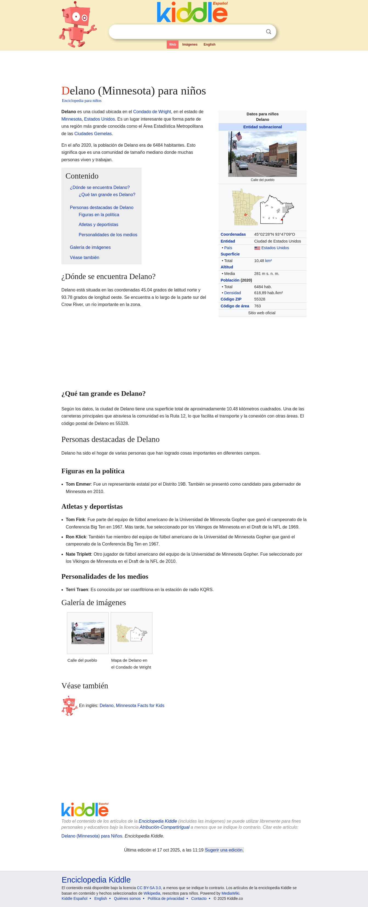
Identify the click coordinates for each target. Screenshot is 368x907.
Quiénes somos (127, 898)
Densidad (232, 293)
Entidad (228, 241)
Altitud (227, 267)
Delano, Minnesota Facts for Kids (132, 705)
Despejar (257, 32)
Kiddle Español (74, 898)
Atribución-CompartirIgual (164, 827)
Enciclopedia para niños (82, 100)
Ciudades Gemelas (93, 133)
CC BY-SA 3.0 (149, 888)
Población (230, 280)
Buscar (268, 32)
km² (268, 260)
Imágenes (189, 44)
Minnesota (72, 119)
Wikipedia (152, 893)
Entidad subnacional (262, 127)
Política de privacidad (166, 898)
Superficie (230, 254)
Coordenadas (233, 234)
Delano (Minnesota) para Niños (92, 836)
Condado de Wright (152, 111)
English (210, 44)
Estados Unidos (275, 248)
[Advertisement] (184, 66)
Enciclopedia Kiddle (158, 821)
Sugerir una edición (223, 850)
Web (172, 44)
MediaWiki (230, 893)
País (228, 248)
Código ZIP (231, 299)
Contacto (199, 898)
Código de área (235, 306)
